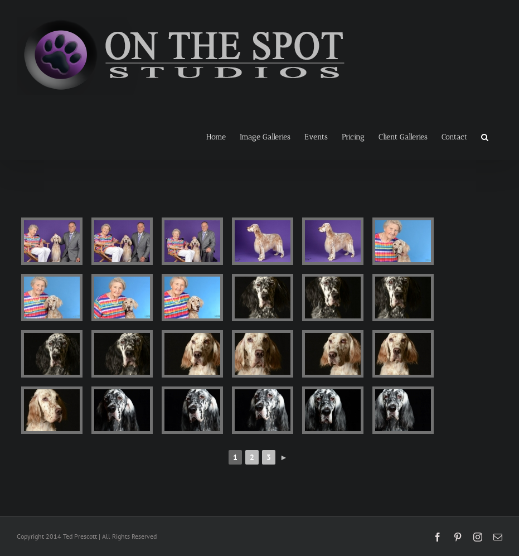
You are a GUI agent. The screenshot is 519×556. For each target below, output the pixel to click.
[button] (484, 136)
